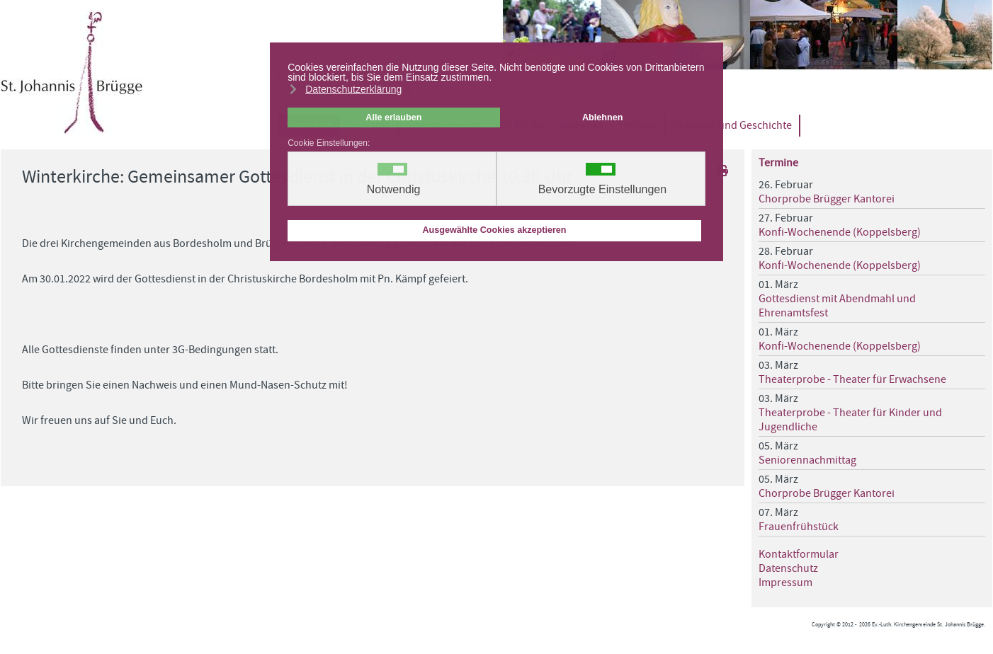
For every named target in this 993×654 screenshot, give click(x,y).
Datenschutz (788, 568)
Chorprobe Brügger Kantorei (827, 199)
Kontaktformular (799, 554)
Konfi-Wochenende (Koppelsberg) (840, 232)
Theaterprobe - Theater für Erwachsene (852, 379)
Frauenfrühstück (799, 527)
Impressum (785, 582)
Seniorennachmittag (807, 460)
